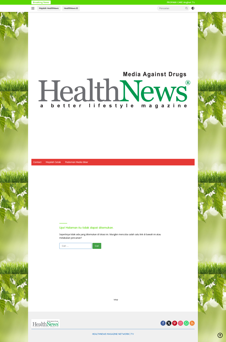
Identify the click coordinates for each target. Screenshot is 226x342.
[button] (186, 8)
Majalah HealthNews (49, 8)
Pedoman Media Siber (76, 162)
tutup (116, 300)
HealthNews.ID (71, 8)
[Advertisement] (113, 37)
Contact (37, 162)
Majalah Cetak (53, 162)
